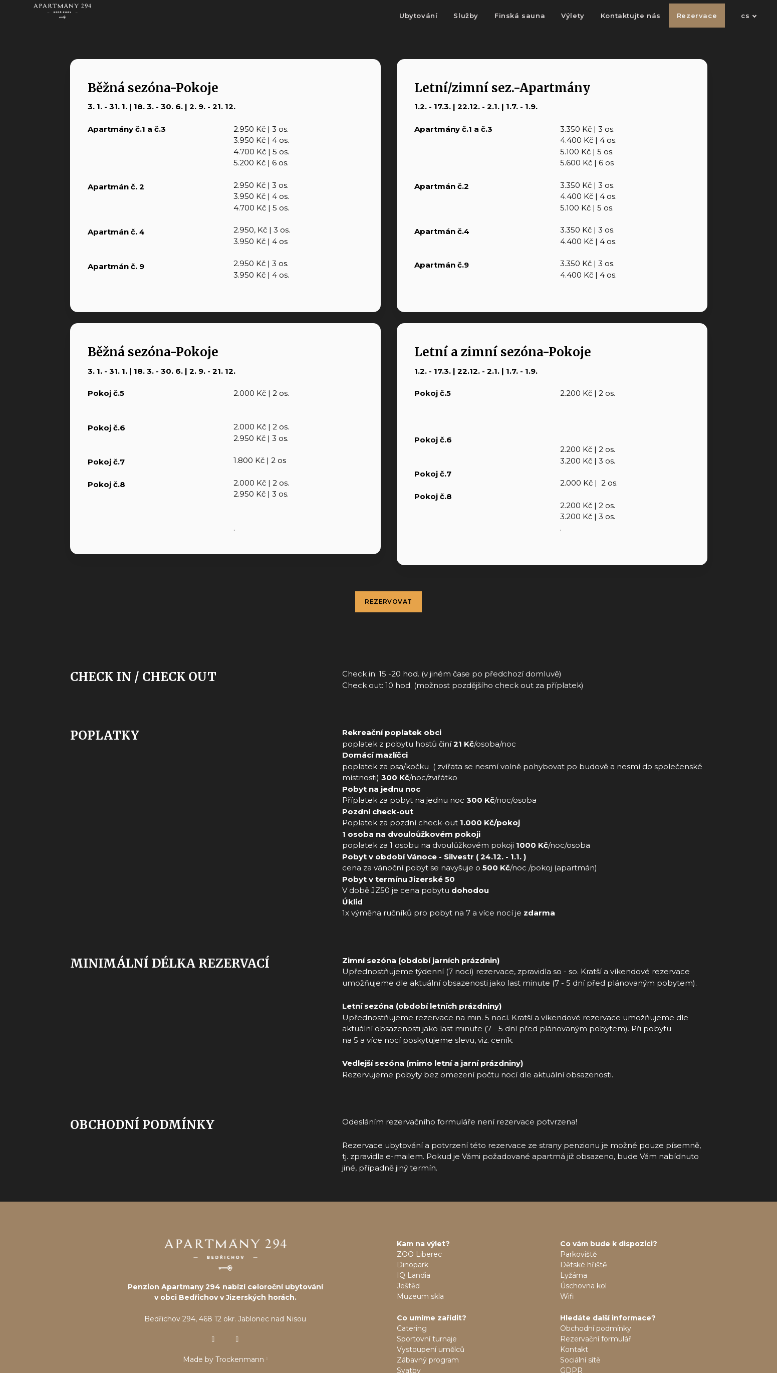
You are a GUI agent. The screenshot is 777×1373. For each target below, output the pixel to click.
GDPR (571, 1334)
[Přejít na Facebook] (237, 1303)
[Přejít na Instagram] (213, 1303)
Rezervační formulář (595, 1303)
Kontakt (574, 1313)
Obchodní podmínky (595, 1292)
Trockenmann (239, 1323)
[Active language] (732, 23)
